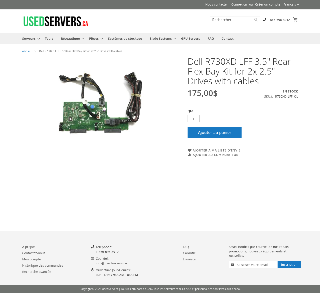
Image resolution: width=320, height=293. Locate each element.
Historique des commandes (42, 265)
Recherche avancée (36, 271)
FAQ (186, 247)
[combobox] (235, 19)
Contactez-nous (33, 253)
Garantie (189, 253)
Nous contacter (216, 4)
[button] (291, 4)
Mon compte (31, 259)
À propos (29, 247)
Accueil (26, 51)
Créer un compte (267, 4)
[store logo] (55, 21)
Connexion (239, 4)
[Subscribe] (289, 264)
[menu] (160, 38)
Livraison (189, 259)
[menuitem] (30, 38)
